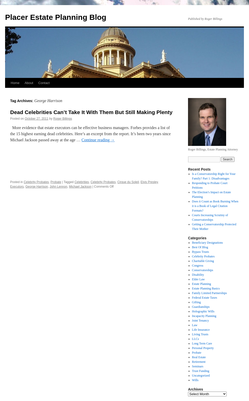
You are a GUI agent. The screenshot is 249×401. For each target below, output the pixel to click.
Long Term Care (202, 343)
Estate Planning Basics (206, 288)
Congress (198, 265)
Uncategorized (201, 375)
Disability (198, 274)
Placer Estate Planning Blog (55, 17)
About (29, 83)
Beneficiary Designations (207, 242)
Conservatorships (202, 270)
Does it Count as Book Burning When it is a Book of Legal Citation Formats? (215, 206)
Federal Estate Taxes (204, 297)
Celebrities (81, 182)
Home (15, 83)
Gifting (196, 302)
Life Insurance (201, 329)
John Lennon (58, 186)
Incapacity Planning (204, 316)
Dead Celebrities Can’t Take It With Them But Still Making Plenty (91, 112)
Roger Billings (62, 118)
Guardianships (201, 307)
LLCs (195, 339)
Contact (44, 83)
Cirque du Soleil (128, 182)
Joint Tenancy (200, 320)
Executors (17, 186)
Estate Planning (201, 284)
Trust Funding (200, 371)
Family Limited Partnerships (209, 293)
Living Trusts (200, 334)
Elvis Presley (149, 182)
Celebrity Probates (36, 182)
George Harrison (36, 186)
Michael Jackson (80, 186)
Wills (195, 380)
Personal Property (203, 348)
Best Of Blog (200, 247)
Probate (56, 182)
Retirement (199, 362)
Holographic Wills (203, 311)
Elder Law (198, 279)
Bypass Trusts (200, 252)
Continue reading (98, 140)
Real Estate (199, 357)
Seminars (198, 366)
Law (194, 325)
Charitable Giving (203, 261)
